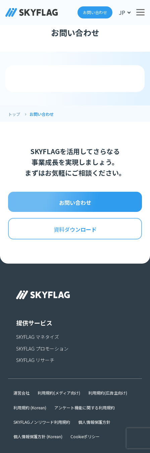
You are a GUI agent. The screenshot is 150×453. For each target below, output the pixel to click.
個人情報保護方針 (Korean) (37, 436)
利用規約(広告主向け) (107, 393)
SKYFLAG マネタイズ (37, 336)
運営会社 (21, 393)
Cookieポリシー (85, 436)
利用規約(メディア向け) (59, 393)
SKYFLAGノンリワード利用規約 (41, 422)
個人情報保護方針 (94, 422)
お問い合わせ (95, 12)
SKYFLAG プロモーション (42, 348)
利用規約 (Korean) (29, 407)
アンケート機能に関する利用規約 (84, 407)
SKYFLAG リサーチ (35, 360)
